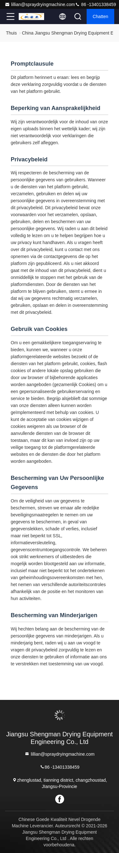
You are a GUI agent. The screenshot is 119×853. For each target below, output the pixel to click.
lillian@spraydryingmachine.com (40, 4)
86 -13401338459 (95, 4)
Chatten (100, 16)
